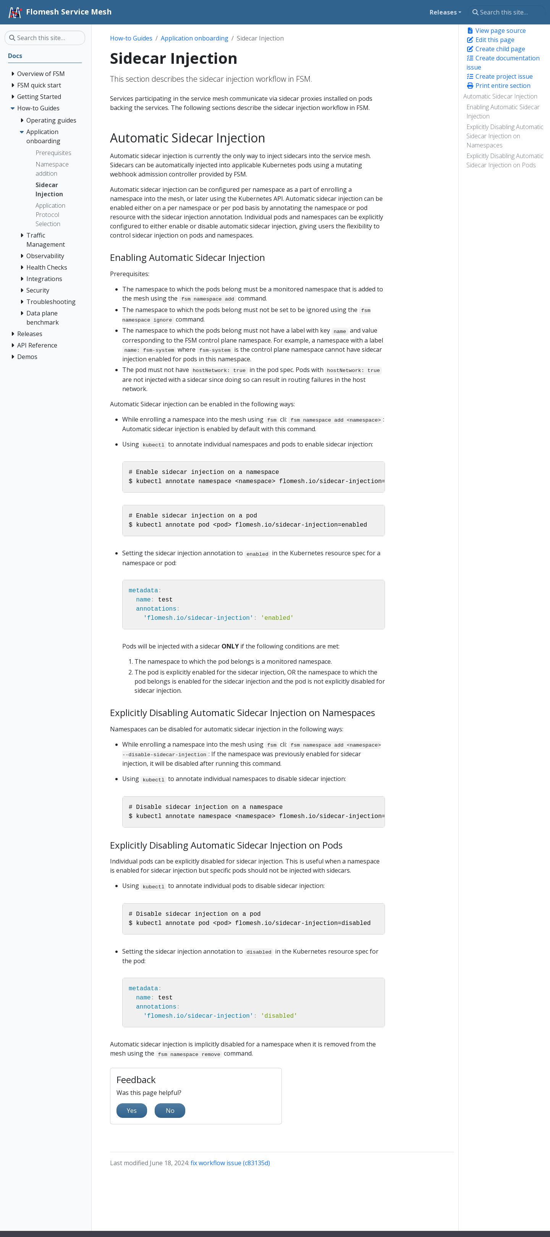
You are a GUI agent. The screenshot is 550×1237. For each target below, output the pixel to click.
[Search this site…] (506, 12)
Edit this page (490, 40)
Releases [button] (443, 12)
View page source (496, 30)
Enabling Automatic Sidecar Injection (503, 111)
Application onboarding (194, 38)
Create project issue (499, 76)
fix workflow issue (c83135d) (230, 1163)
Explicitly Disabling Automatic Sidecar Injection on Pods (505, 160)
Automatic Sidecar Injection (500, 96)
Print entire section (498, 85)
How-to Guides (131, 38)
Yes (132, 1110)
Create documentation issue (503, 62)
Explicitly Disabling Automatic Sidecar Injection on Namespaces (505, 136)
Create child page (495, 49)
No (170, 1110)
